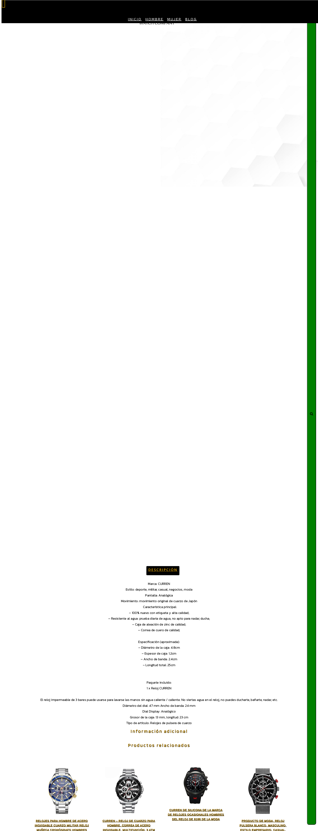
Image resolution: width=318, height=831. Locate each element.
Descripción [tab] (163, 569)
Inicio (135, 19)
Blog (191, 19)
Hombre (154, 19)
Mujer (174, 19)
